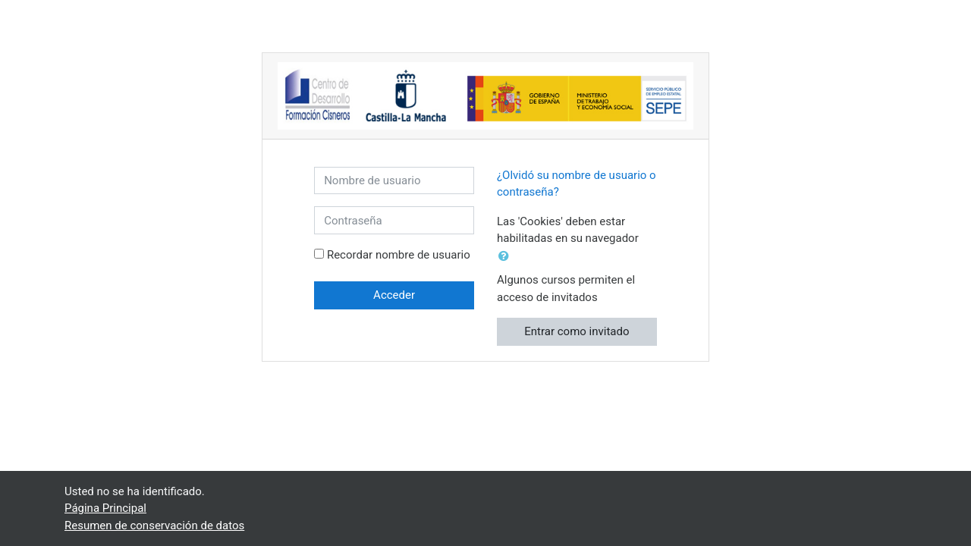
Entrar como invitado (576, 331)
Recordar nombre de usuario (398, 255)
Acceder (394, 295)
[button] (507, 256)
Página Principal (105, 508)
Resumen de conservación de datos (154, 525)
